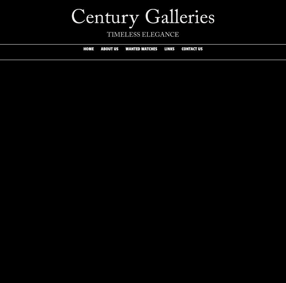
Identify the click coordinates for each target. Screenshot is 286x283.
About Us (109, 52)
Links (169, 52)
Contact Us (192, 52)
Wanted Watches (141, 52)
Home (88, 52)
